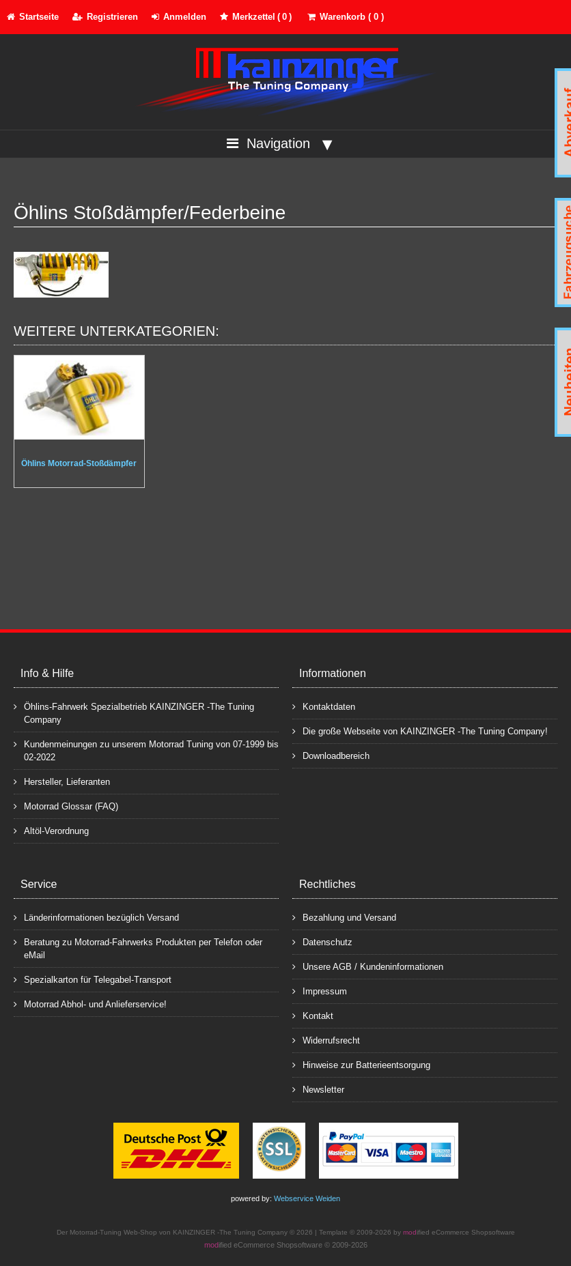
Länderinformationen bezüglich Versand (96, 917)
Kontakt (312, 1015)
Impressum (319, 990)
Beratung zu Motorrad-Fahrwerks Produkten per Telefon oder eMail (138, 948)
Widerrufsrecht (326, 1040)
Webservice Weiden (307, 1198)
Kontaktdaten (323, 706)
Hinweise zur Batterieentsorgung (361, 1064)
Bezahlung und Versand (344, 917)
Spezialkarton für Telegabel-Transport (92, 979)
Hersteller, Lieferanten (62, 781)
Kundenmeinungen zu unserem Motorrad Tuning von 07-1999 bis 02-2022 (146, 750)
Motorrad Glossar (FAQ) (66, 805)
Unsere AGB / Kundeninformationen (367, 966)
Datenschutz (322, 941)
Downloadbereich (331, 755)
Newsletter (318, 1089)
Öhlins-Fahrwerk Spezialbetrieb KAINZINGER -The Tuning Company (134, 712)
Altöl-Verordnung (51, 830)
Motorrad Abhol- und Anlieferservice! (90, 1003)
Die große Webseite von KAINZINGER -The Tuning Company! (420, 730)
